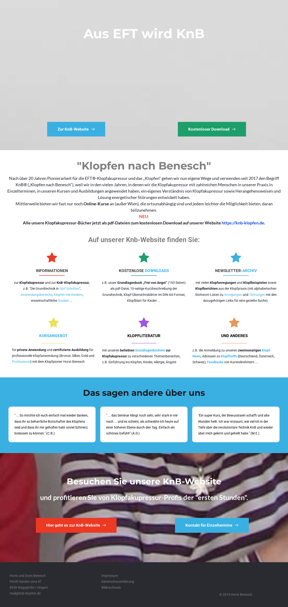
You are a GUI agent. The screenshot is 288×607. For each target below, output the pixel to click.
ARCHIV (249, 270)
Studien (63, 300)
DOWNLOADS (157, 270)
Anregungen (233, 295)
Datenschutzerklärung (117, 581)
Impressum (109, 576)
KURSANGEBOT (53, 335)
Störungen (257, 295)
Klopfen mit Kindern (68, 295)
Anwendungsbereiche (36, 295)
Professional (21, 361)
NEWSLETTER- (228, 270)
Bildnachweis (111, 587)
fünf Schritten (69, 288)
